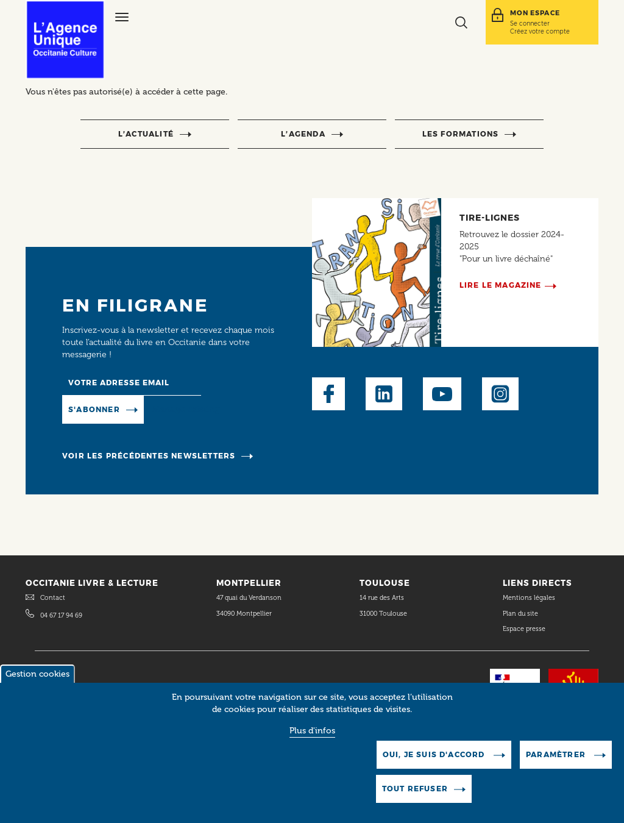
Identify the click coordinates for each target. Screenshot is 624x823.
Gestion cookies (37, 680)
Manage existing (186, 409)
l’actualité (146, 133)
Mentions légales (530, 598)
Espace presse (524, 629)
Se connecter (530, 23)
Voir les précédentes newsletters (148, 455)
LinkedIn (384, 393)
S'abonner (94, 409)
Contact (52, 598)
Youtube (442, 393)
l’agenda (303, 133)
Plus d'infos (312, 737)
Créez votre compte (540, 31)
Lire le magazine (500, 285)
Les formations (460, 133)
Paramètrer (557, 761)
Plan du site (520, 614)
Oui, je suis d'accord (435, 761)
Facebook (328, 393)
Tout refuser (415, 795)
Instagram (500, 393)
